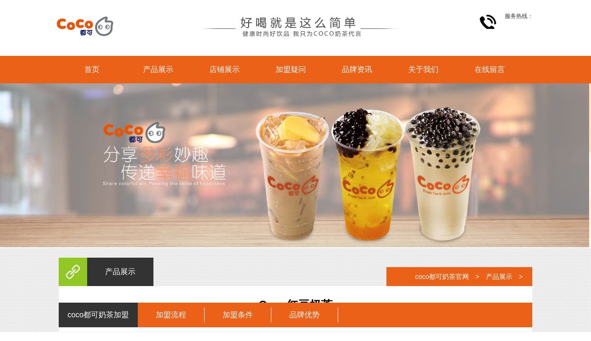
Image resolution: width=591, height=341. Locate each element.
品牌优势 (304, 315)
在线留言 (490, 69)
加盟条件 (238, 315)
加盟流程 (171, 315)
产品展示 (158, 69)
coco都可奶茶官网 (442, 276)
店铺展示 (224, 69)
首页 (91, 69)
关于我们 (423, 69)
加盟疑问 (291, 69)
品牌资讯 (357, 69)
